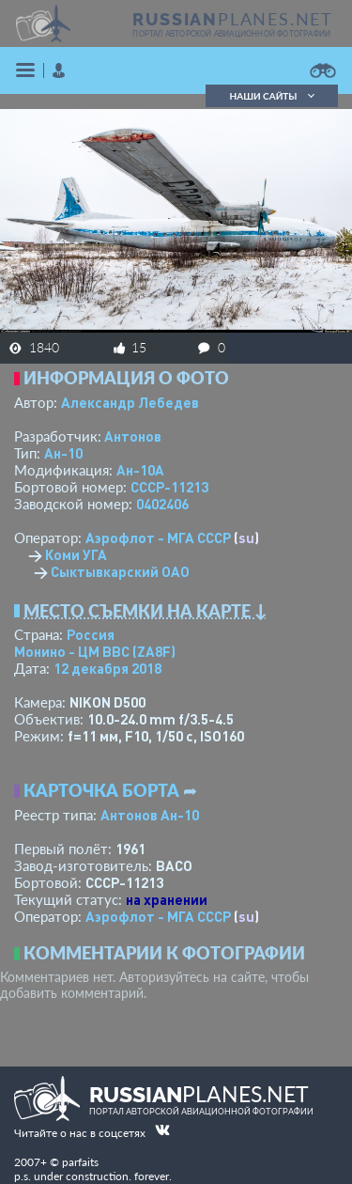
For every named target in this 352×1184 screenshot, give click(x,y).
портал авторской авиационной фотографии (231, 34)
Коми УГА (76, 554)
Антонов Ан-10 (149, 814)
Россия (91, 634)
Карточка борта (101, 790)
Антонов (132, 436)
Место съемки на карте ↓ (145, 610)
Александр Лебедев (130, 402)
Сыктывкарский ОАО (120, 571)
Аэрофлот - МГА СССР (158, 537)
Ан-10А (140, 469)
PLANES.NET (232, 18)
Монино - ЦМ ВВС (95, 651)
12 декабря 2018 (107, 668)
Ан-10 (63, 452)
